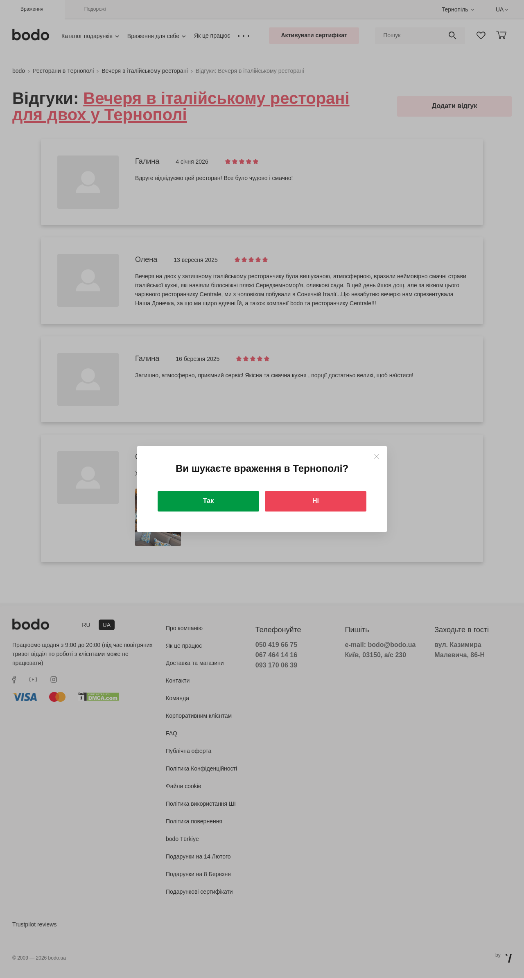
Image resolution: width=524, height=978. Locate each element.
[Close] (376, 456)
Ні (315, 500)
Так (208, 500)
